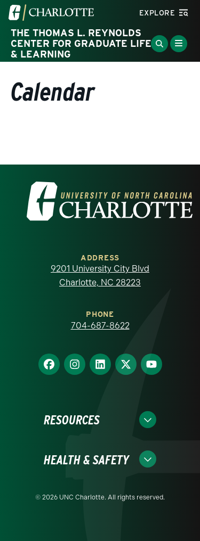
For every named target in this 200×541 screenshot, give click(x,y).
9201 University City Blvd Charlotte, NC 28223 (100, 276)
